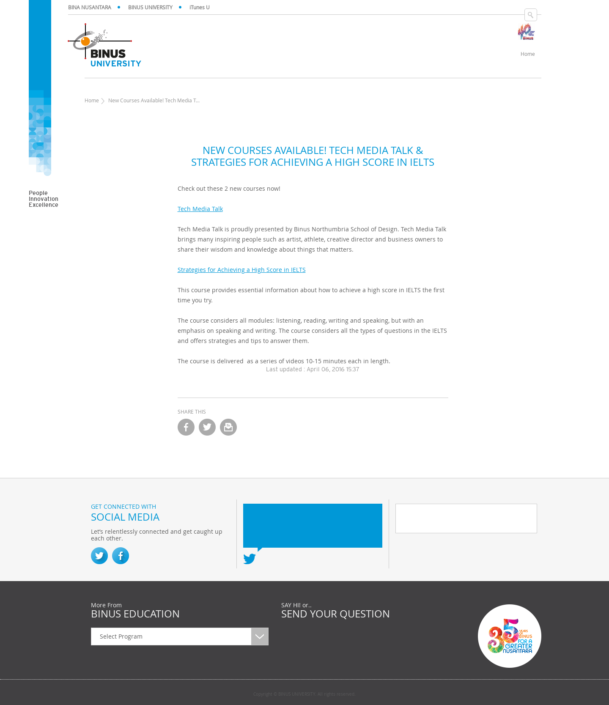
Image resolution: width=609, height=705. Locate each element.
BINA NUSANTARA (89, 7)
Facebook (120, 555)
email (228, 427)
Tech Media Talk (200, 209)
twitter (207, 427)
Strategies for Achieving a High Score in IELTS (242, 270)
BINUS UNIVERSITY (150, 7)
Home (92, 100)
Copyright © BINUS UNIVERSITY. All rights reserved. (304, 694)
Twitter (99, 555)
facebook (186, 427)
